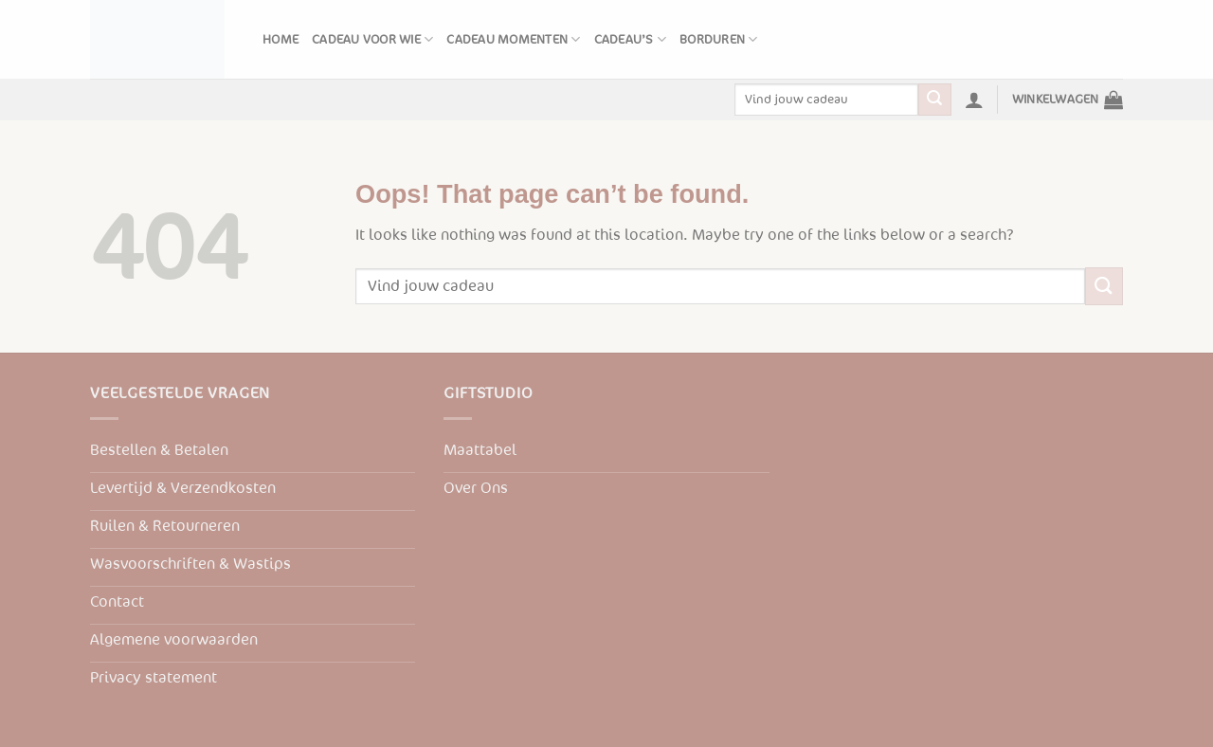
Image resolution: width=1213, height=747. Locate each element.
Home (281, 39)
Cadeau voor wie (372, 39)
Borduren (718, 39)
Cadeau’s (630, 39)
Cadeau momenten (513, 39)
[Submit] (934, 99)
